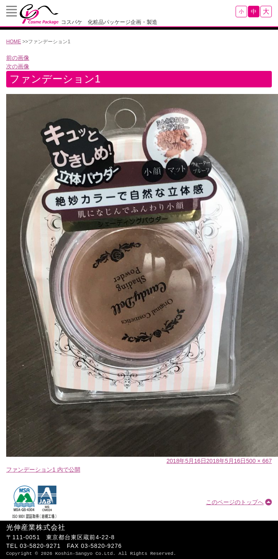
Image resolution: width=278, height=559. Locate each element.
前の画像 (17, 57)
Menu (11, 11)
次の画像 (17, 66)
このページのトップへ (235, 502)
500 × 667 (259, 461)
